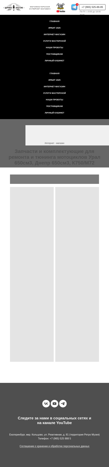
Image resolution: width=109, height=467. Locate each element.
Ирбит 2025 (54, 28)
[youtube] (54, 403)
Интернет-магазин (54, 34)
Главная (54, 21)
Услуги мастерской (54, 41)
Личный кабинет (54, 60)
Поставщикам (54, 54)
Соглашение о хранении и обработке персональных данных (54, 446)
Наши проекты (54, 47)
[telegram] (63, 403)
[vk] (46, 403)
